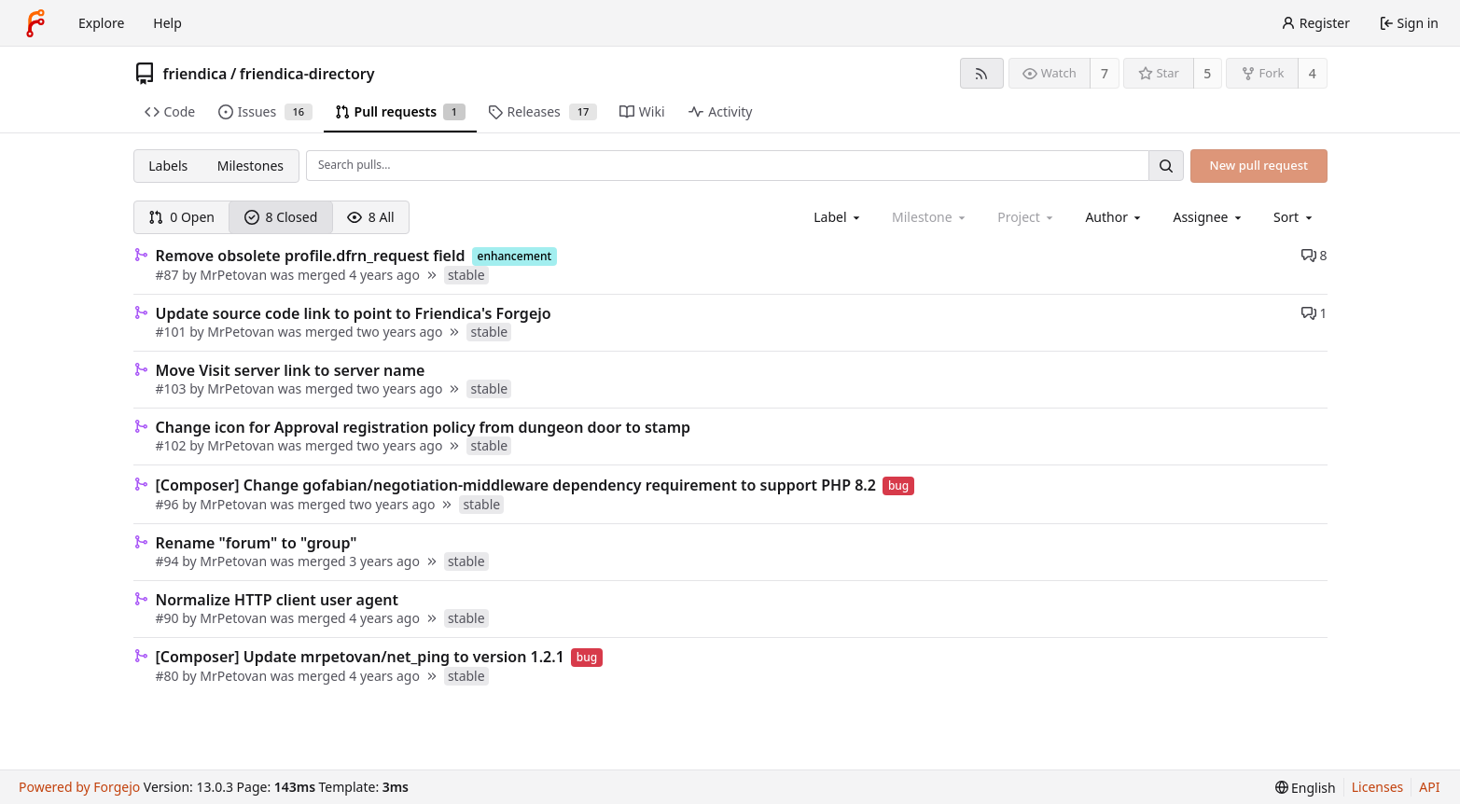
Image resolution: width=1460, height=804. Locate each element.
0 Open (181, 217)
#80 (169, 676)
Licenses (1378, 787)
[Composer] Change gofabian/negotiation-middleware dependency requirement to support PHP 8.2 (516, 485)
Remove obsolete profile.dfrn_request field (311, 255)
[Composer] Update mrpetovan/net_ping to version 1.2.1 (360, 656)
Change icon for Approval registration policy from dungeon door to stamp (423, 427)
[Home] (35, 23)
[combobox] (838, 217)
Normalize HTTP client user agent (277, 599)
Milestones (250, 165)
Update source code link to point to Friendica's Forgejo (353, 313)
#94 (169, 561)
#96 (169, 504)
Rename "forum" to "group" (256, 543)
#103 (173, 388)
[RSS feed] (982, 73)
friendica (195, 73)
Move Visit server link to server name (290, 370)
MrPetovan (233, 275)
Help (167, 23)
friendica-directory (307, 73)
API (1429, 787)
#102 (173, 445)
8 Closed (281, 217)
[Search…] (1166, 165)
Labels (168, 165)
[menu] (1294, 217)
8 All (371, 217)
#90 (169, 618)
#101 (173, 331)
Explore (101, 23)
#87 (169, 275)
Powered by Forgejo (79, 787)
